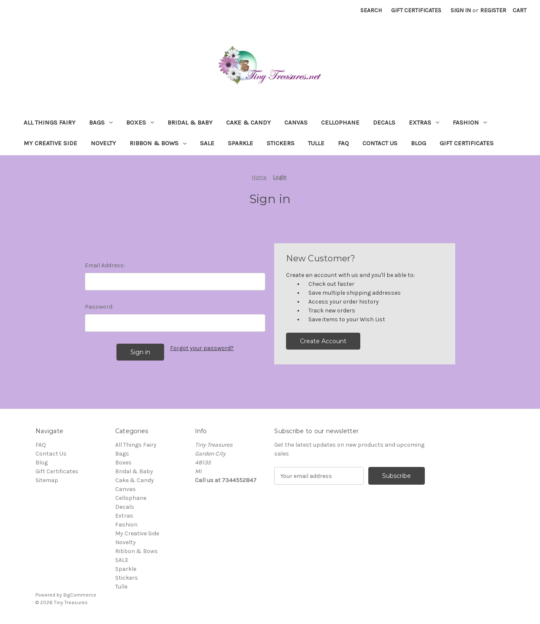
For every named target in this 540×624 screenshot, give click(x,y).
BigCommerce (79, 595)
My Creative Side (50, 143)
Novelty (103, 143)
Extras (424, 122)
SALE (207, 143)
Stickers (280, 143)
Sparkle (240, 143)
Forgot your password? (202, 348)
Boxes (140, 122)
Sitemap (46, 480)
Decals (384, 122)
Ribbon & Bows (158, 143)
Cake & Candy (248, 122)
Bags (101, 122)
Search (371, 10)
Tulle (316, 143)
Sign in (461, 10)
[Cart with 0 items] (519, 10)
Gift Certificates (416, 10)
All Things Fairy (50, 122)
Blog (418, 143)
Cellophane (340, 122)
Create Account (323, 341)
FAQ (343, 143)
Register (493, 10)
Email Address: (105, 265)
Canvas (296, 122)
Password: (99, 306)
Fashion (470, 122)
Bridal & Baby (190, 122)
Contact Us (379, 143)
